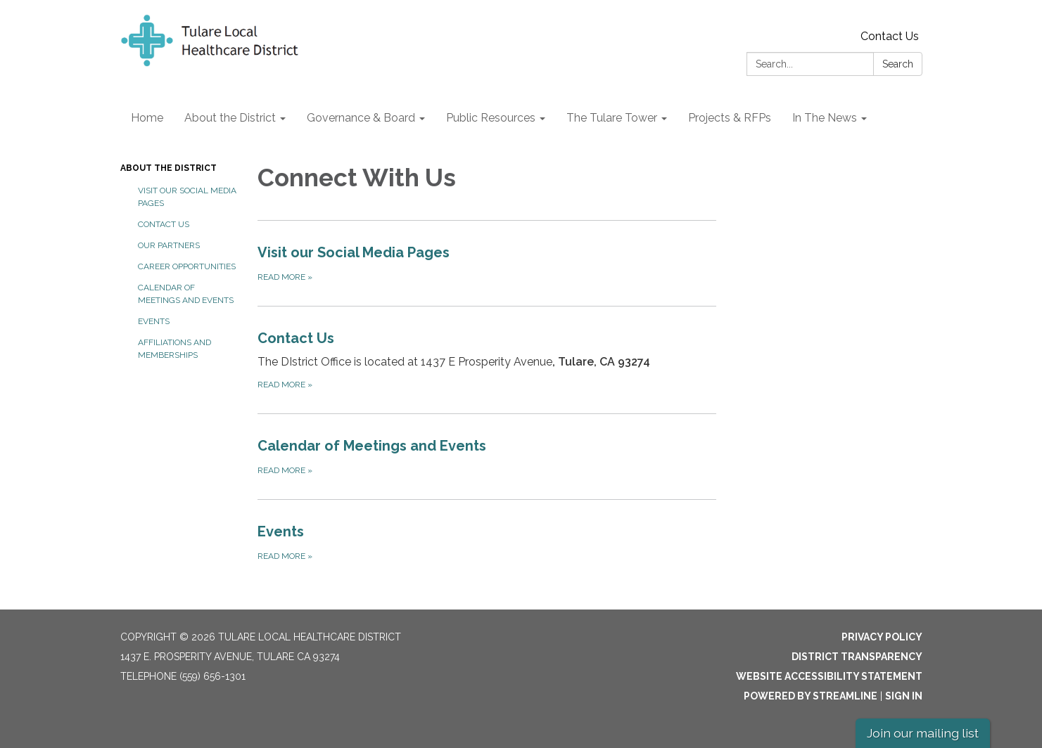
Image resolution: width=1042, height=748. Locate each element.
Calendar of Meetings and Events (186, 294)
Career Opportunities (187, 266)
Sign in (903, 696)
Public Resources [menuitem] (490, 117)
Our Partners (169, 245)
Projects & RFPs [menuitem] (729, 117)
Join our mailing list (923, 733)
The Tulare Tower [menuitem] (611, 117)
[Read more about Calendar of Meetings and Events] (487, 456)
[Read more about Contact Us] (487, 359)
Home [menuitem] (147, 117)
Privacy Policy (881, 637)
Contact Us (889, 36)
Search (897, 64)
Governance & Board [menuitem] (361, 117)
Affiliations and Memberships (174, 348)
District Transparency (857, 656)
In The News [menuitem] (824, 117)
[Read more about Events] (487, 542)
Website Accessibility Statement (829, 676)
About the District (168, 168)
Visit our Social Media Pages (187, 197)
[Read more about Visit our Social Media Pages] (487, 263)
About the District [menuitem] (230, 117)
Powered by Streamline (810, 696)
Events (154, 321)
